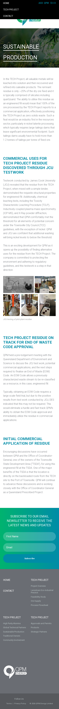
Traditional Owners (11, 636)
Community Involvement (14, 640)
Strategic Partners (39, 632)
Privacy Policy (20, 704)
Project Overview (38, 586)
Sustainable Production (13, 632)
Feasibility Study (38, 597)
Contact (8, 16)
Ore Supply (36, 601)
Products (35, 627)
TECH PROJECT (39, 579)
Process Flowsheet (39, 605)
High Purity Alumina (12, 623)
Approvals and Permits (41, 623)
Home (6, 3)
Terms (9, 704)
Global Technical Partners (14, 627)
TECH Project (11, 9)
